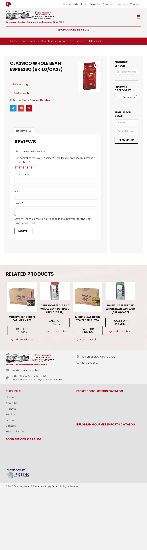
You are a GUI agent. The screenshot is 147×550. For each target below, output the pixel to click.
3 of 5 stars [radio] (24, 167)
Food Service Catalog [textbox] (127, 97)
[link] (67, 4)
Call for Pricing (19, 84)
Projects (11, 408)
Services (11, 414)
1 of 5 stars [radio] (16, 167)
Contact (11, 425)
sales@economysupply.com (26, 370)
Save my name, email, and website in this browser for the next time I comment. (53, 220)
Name (19, 191)
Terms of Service (16, 431)
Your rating (22, 162)
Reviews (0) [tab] (23, 130)
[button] (73, 30)
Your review (22, 174)
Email (18, 203)
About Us (11, 403)
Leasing (11, 420)
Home (14, 41)
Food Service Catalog (33, 41)
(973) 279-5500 (90, 362)
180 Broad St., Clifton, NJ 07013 (98, 356)
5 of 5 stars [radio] (32, 167)
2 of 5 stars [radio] (20, 167)
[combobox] (126, 96)
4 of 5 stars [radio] (28, 167)
